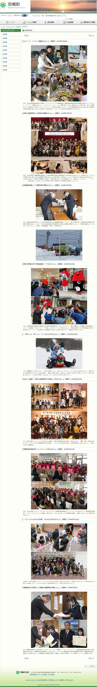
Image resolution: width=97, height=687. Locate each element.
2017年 (5, 46)
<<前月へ (26, 35)
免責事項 (61, 680)
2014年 (5, 58)
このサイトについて (31, 680)
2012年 (5, 66)
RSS (43, 15)
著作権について (53, 680)
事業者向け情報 (87, 22)
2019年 (5, 38)
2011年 (5, 70)
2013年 (5, 62)
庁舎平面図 (51, 674)
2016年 (5, 50)
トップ (9, 22)
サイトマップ (36, 15)
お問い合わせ (69, 680)
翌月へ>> (91, 35)
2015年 (5, 54)
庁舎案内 (44, 674)
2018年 (5, 42)
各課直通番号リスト (35, 674)
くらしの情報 (29, 22)
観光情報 (48, 22)
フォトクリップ (10, 26)
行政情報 (67, 22)
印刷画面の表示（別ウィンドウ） (57, 15)
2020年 (18, 26)
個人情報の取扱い (43, 680)
